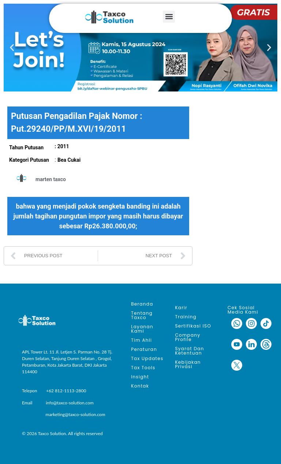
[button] (169, 17)
